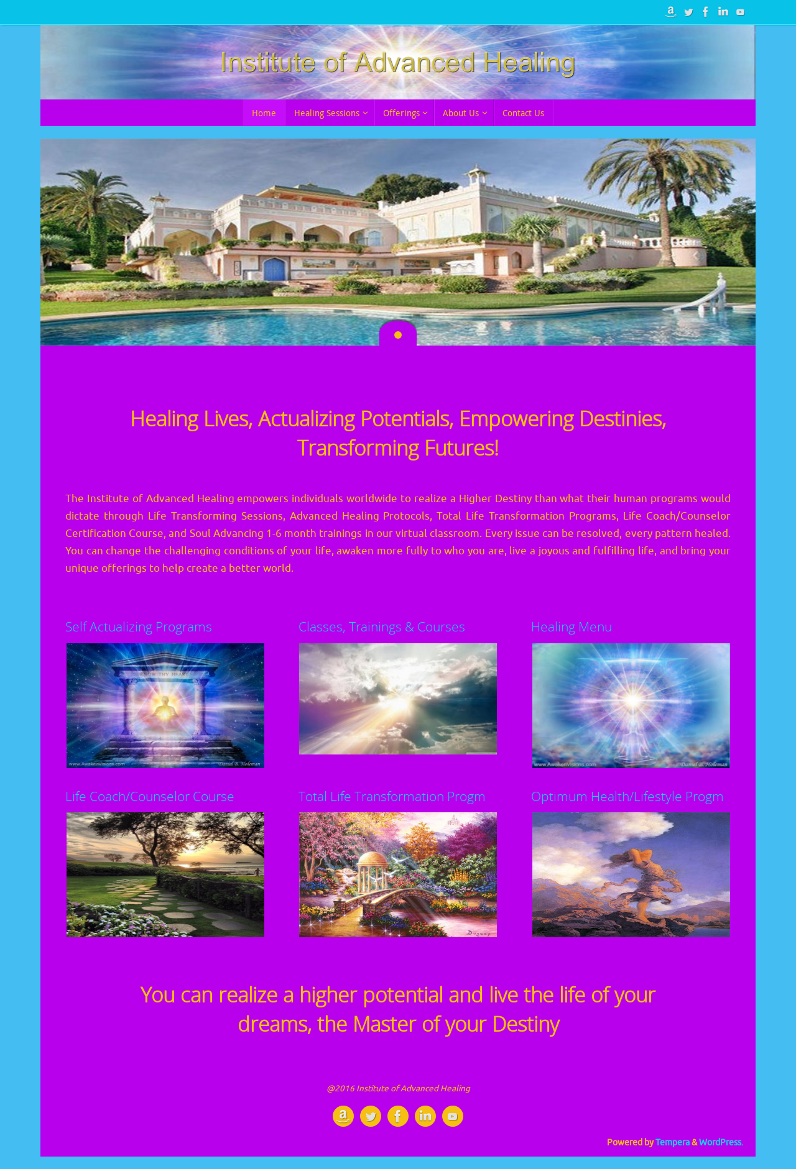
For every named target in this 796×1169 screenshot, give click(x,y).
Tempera (672, 1142)
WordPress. (721, 1142)
